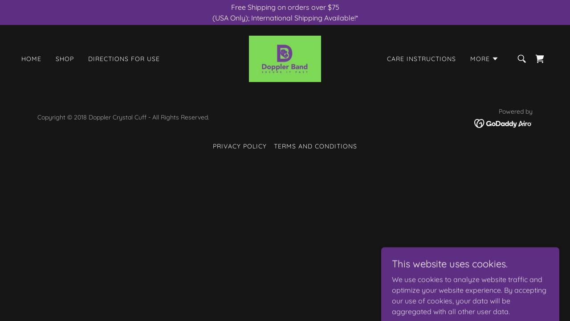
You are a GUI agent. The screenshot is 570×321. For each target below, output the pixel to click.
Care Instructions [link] (421, 59)
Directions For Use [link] (124, 59)
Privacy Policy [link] (240, 146)
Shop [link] (65, 59)
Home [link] (31, 59)
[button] (484, 59)
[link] (285, 58)
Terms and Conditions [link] (315, 146)
